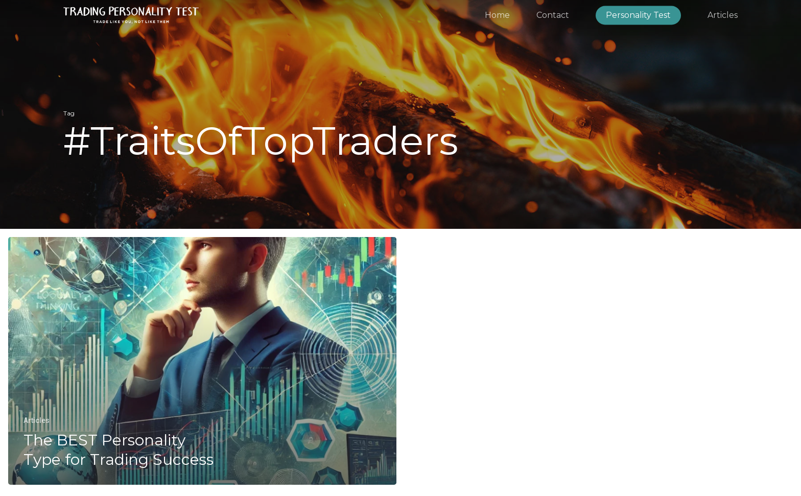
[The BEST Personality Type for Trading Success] (202, 361)
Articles (36, 420)
